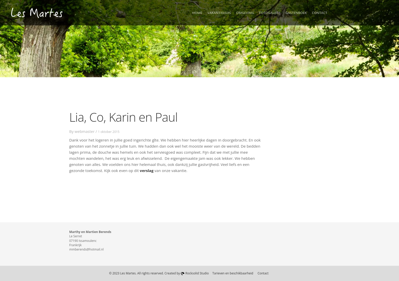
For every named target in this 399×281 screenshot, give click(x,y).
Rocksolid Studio (195, 273)
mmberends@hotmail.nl (86, 249)
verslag (146, 170)
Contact (319, 12)
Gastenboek (296, 12)
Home (197, 12)
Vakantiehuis (219, 12)
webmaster (85, 131)
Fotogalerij (269, 12)
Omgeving (245, 12)
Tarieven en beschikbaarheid (232, 273)
